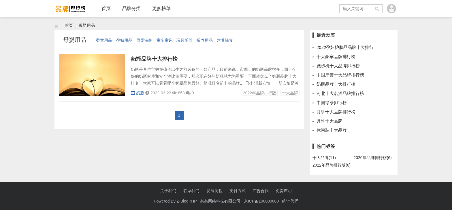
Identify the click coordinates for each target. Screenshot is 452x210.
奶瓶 (137, 93)
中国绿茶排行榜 (332, 102)
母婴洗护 (144, 40)
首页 (106, 8)
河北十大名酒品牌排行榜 (340, 93)
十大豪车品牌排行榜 (336, 56)
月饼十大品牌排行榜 (336, 111)
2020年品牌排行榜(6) (373, 157)
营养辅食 (225, 40)
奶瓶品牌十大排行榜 (154, 59)
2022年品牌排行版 (259, 93)
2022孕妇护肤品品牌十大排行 (345, 47)
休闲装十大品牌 (332, 130)
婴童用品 (104, 40)
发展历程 (214, 190)
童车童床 (165, 40)
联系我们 (191, 190)
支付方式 (237, 190)
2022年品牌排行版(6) (331, 165)
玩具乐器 (184, 40)
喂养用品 (205, 40)
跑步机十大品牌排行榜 (338, 65)
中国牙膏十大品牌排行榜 (340, 74)
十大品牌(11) (324, 157)
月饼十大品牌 (329, 121)
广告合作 (261, 190)
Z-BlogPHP (187, 201)
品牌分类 (131, 8)
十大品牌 (290, 93)
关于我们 (168, 190)
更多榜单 (161, 8)
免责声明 (284, 190)
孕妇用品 (124, 40)
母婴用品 (87, 25)
